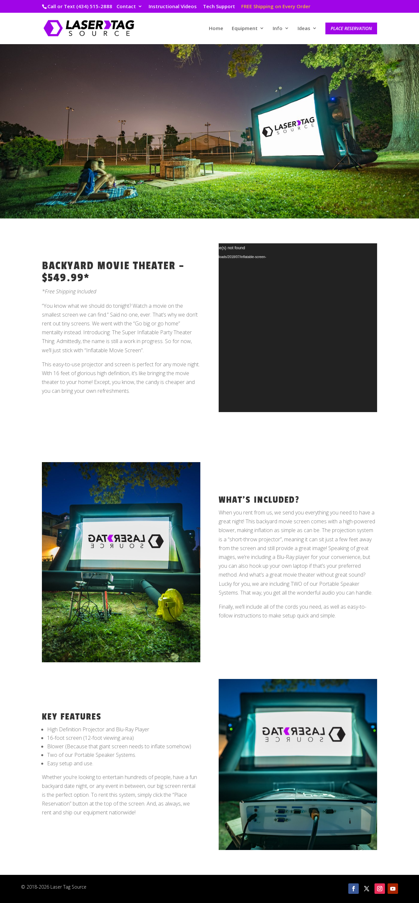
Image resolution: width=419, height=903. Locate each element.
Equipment (245, 28)
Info (277, 28)
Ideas (304, 28)
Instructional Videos (173, 6)
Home (216, 28)
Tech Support (219, 6)
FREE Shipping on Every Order (275, 6)
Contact (126, 6)
